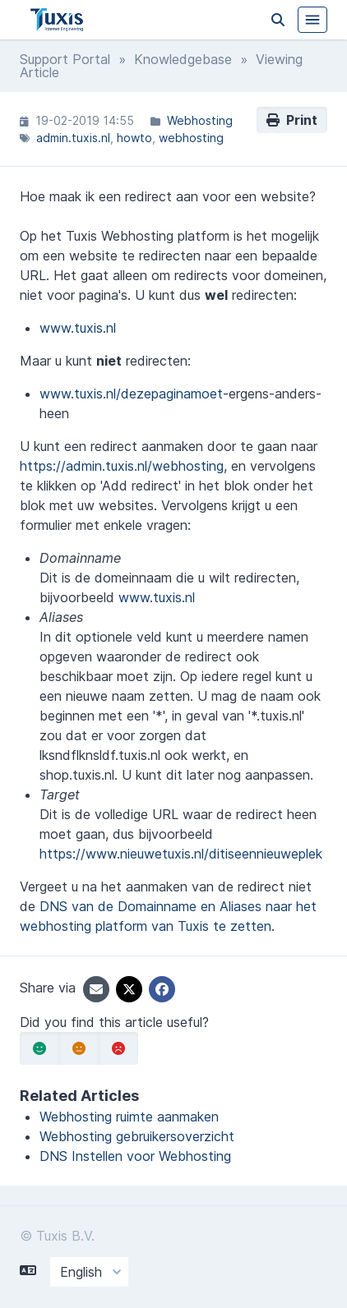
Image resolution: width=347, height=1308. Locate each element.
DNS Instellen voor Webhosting (135, 1156)
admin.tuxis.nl (73, 138)
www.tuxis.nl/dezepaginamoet (131, 393)
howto (134, 138)
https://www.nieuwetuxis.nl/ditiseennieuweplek (180, 853)
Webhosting (200, 120)
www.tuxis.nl (77, 328)
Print (291, 120)
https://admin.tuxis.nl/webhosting (122, 466)
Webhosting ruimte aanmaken (129, 1116)
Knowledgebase (183, 59)
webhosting (191, 138)
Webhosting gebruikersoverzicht (136, 1136)
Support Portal (65, 59)
